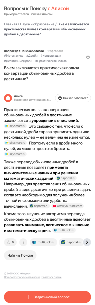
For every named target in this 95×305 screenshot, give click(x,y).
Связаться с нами (52, 277)
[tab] (11, 242)
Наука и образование (37, 24)
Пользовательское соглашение (22, 277)
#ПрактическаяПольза (50, 61)
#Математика (13, 55)
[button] (88, 57)
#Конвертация (50, 55)
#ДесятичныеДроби (18, 61)
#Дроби (32, 55)
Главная (10, 24)
